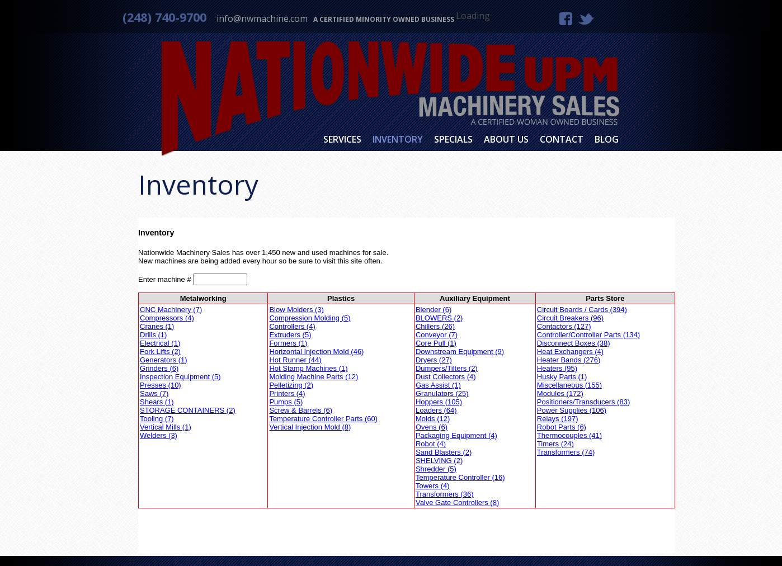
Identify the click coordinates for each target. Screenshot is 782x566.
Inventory (398, 139)
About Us (506, 139)
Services (342, 139)
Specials (453, 139)
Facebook (565, 18)
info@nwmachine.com (262, 18)
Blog (607, 139)
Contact (561, 139)
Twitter (586, 18)
